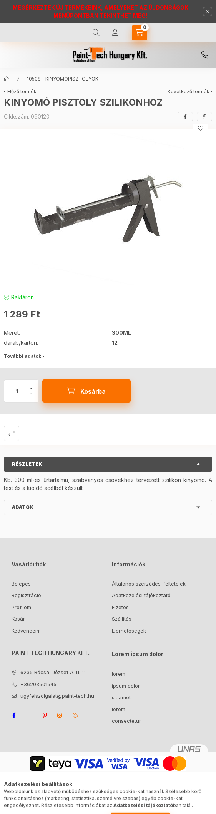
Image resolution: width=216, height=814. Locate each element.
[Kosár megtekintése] (139, 32)
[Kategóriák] (77, 32)
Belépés (21, 584)
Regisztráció (26, 595)
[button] (108, 209)
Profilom (21, 607)
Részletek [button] (27, 464)
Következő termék (188, 91)
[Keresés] (96, 32)
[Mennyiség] (17, 391)
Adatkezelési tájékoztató (141, 595)
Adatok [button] (22, 507)
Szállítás (121, 619)
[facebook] (185, 116)
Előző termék (22, 91)
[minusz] (31, 396)
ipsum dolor (126, 686)
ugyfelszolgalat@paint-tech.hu (57, 696)
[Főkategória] (6, 79)
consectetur (126, 721)
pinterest (44, 715)
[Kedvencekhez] (200, 128)
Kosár (18, 619)
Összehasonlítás (11, 433)
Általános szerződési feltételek (149, 584)
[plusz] (31, 385)
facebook (14, 715)
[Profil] (115, 32)
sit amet (121, 697)
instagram (60, 715)
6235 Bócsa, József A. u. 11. (53, 672)
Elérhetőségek (129, 631)
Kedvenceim (26, 631)
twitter (29, 715)
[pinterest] (204, 116)
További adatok (22, 356)
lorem (118, 674)
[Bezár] (207, 11)
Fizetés (120, 607)
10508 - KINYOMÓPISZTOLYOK (62, 79)
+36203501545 (205, 55)
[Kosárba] (86, 391)
